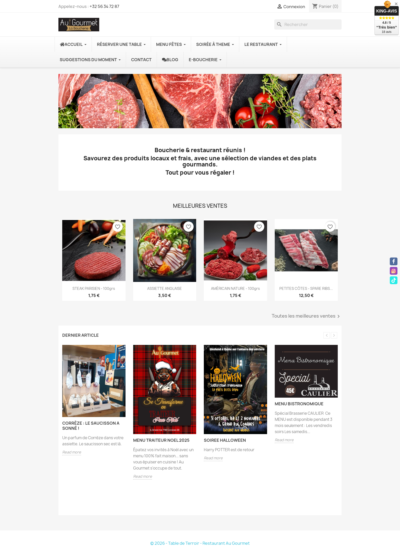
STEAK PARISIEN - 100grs (93, 288)
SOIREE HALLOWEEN (225, 440)
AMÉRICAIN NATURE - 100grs (235, 288)
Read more (71, 452)
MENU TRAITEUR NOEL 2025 (161, 440)
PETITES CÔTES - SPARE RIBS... (306, 288)
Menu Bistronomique (299, 404)
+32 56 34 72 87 (104, 6)
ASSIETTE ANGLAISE (164, 288)
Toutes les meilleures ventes (307, 316)
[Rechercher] (308, 24)
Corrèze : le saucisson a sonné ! (90, 425)
